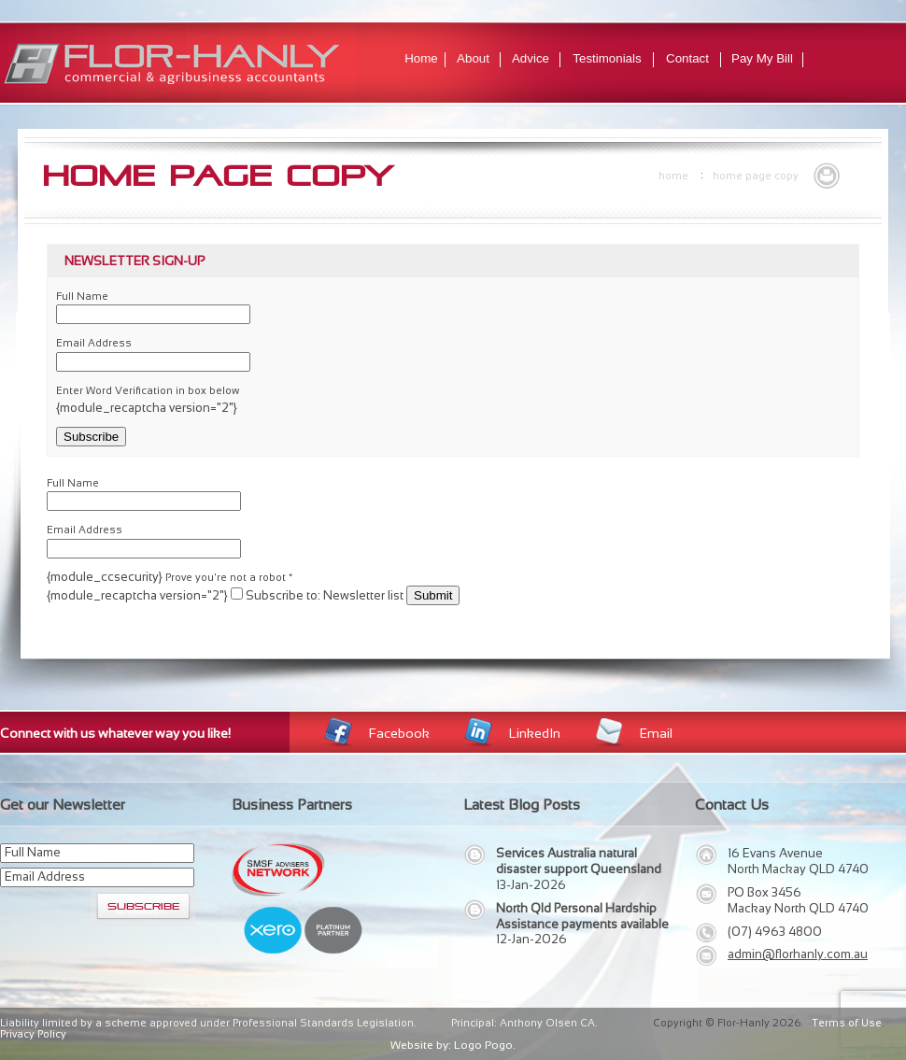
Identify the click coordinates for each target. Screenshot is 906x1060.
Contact (687, 58)
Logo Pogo (483, 1045)
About (473, 58)
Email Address (94, 342)
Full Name (82, 296)
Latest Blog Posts (521, 805)
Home (421, 58)
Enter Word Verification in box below (147, 390)
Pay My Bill (762, 58)
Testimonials (607, 58)
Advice (530, 58)
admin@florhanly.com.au (798, 954)
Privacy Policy (33, 1033)
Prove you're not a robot (228, 577)
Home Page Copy (756, 175)
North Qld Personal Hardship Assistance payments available (582, 916)
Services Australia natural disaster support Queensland (578, 861)
